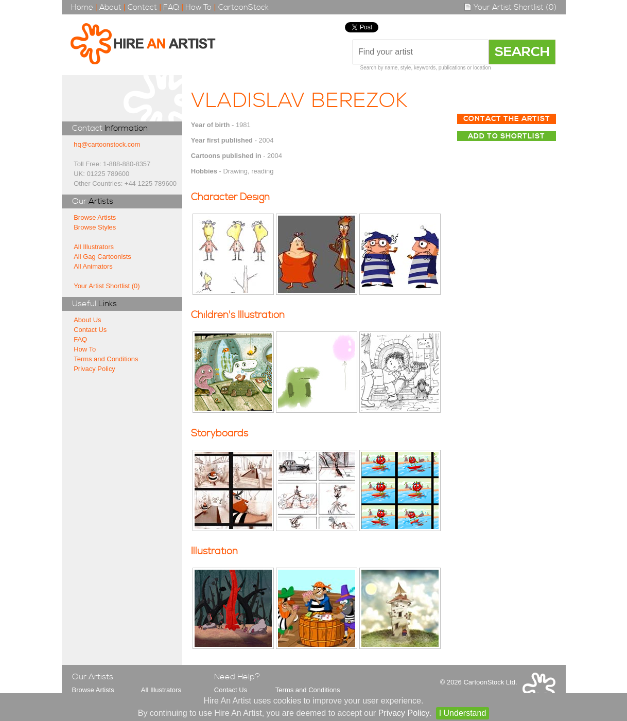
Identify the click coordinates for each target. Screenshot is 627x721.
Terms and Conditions (106, 359)
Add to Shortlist (506, 136)
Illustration (214, 551)
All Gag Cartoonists (102, 256)
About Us (87, 320)
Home (82, 7)
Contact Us (90, 329)
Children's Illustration (238, 315)
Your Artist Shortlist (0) (510, 7)
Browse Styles (95, 227)
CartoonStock (243, 7)
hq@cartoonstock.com (107, 144)
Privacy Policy (94, 369)
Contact (142, 7)
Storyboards (219, 433)
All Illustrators (94, 247)
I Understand (462, 713)
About (110, 7)
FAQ (171, 7)
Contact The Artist (506, 119)
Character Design (230, 197)
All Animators (93, 266)
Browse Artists (95, 217)
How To (198, 7)
